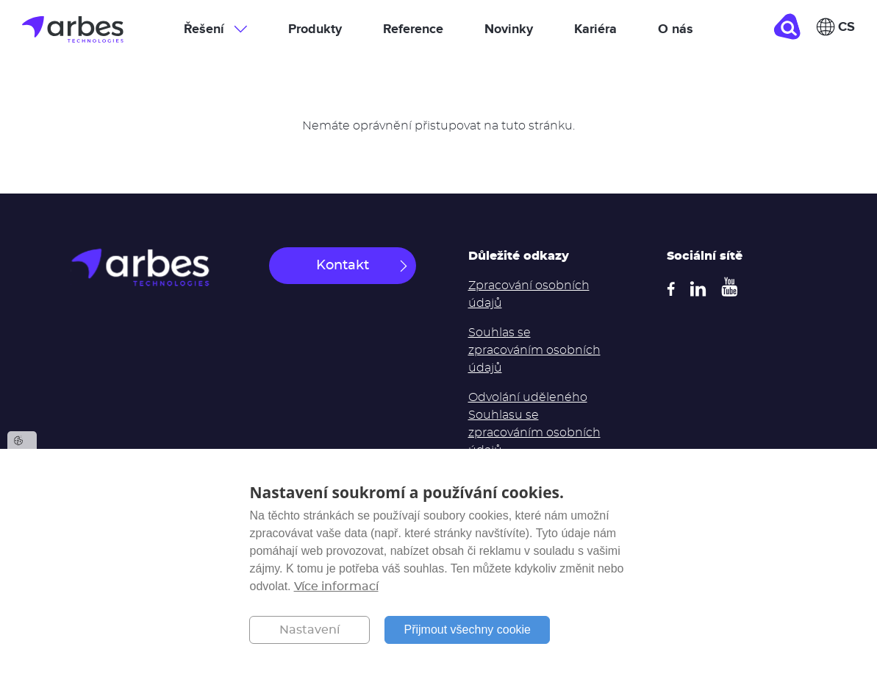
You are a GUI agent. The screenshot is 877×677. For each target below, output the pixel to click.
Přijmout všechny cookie (467, 629)
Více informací (336, 586)
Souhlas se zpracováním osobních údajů (534, 350)
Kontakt (342, 265)
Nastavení (309, 630)
